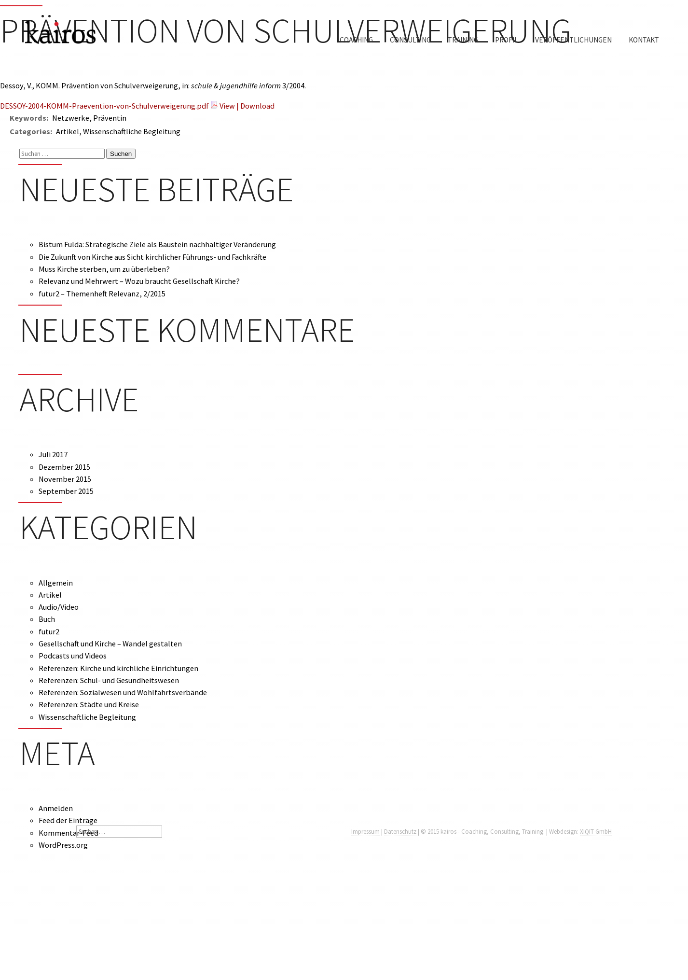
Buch (47, 619)
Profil (506, 39)
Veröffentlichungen (573, 39)
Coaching (356, 39)
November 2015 (65, 479)
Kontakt (644, 39)
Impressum (365, 831)
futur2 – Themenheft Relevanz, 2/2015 (102, 293)
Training (463, 39)
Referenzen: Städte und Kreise (89, 704)
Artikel (50, 595)
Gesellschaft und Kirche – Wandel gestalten (110, 643)
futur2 (49, 631)
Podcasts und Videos (73, 655)
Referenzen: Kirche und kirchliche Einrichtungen (118, 668)
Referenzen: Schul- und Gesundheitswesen (109, 680)
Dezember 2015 (64, 467)
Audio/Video (59, 607)
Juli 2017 (53, 454)
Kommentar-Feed (68, 833)
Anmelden (56, 808)
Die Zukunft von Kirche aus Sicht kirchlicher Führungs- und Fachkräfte (152, 257)
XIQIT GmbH (596, 831)
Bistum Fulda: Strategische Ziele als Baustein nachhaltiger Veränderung (157, 244)
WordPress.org (63, 845)
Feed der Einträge (68, 820)
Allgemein (56, 583)
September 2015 (66, 491)
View (227, 106)
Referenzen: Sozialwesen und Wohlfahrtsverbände (123, 692)
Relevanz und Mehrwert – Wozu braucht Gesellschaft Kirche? (139, 281)
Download (257, 106)
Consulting (410, 39)
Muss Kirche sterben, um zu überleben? (104, 269)
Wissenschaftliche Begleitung (87, 717)
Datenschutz (400, 831)
